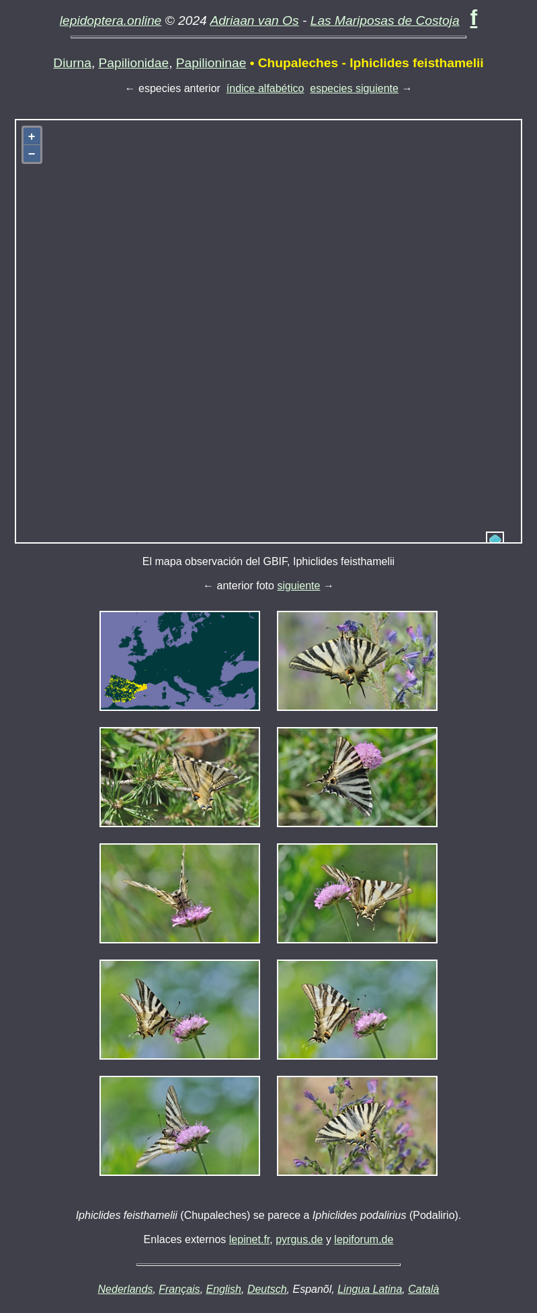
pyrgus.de (299, 1239)
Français (179, 1289)
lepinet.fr (249, 1239)
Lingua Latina (369, 1289)
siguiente (298, 585)
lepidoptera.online (111, 20)
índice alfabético (265, 88)
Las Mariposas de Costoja (385, 20)
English (223, 1289)
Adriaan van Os (254, 20)
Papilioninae (211, 63)
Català (423, 1289)
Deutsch (267, 1289)
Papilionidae (134, 63)
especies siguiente (354, 88)
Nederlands (125, 1289)
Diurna (72, 63)
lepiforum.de (363, 1239)
